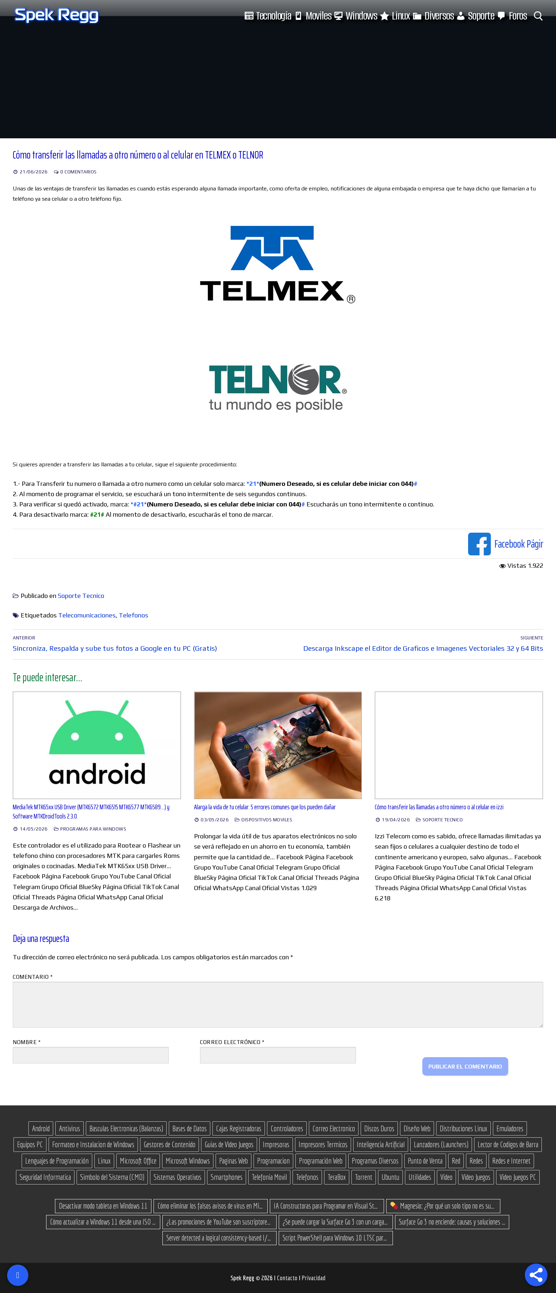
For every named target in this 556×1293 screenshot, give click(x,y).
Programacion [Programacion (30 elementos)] (273, 1160)
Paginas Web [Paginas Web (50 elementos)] (233, 1160)
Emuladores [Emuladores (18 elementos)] (509, 1128)
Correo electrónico (232, 1042)
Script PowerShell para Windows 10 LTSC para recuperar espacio (336, 1237)
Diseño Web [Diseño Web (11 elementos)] (417, 1128)
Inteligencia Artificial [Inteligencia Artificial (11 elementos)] (381, 1144)
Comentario (32, 977)
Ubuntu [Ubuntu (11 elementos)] (390, 1177)
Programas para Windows (90, 829)
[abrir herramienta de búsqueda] (538, 16)
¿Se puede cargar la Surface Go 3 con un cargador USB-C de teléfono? (336, 1221)
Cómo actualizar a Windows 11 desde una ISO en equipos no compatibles (103, 1221)
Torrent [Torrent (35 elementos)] (363, 1177)
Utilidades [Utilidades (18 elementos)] (419, 1177)
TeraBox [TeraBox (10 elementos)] (337, 1177)
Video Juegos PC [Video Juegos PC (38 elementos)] (518, 1177)
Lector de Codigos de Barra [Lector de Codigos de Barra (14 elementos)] (508, 1144)
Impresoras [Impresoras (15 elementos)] (276, 1144)
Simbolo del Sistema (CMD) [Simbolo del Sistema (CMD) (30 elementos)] (112, 1177)
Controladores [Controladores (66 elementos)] (287, 1128)
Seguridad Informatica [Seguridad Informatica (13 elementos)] (45, 1177)
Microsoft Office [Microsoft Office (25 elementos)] (138, 1160)
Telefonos (133, 615)
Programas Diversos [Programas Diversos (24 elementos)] (375, 1160)
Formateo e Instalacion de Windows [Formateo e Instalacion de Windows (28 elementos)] (93, 1144)
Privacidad (314, 1278)
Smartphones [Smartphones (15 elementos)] (227, 1177)
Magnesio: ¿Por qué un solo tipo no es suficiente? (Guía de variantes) (443, 1206)
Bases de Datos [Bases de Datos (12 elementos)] (189, 1128)
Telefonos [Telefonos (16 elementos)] (307, 1177)
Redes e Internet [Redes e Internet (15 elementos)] (511, 1160)
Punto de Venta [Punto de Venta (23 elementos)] (425, 1160)
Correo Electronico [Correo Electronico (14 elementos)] (333, 1128)
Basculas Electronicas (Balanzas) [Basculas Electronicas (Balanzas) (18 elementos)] (126, 1128)
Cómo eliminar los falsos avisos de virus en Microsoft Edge (210, 1206)
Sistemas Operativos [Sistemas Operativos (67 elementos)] (177, 1177)
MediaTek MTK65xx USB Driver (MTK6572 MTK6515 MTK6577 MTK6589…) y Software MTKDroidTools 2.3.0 (91, 811)
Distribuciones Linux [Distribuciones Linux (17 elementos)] (463, 1128)
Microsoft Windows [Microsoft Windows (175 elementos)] (188, 1160)
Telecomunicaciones (87, 615)
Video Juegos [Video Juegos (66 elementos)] (476, 1177)
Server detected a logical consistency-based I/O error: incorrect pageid (219, 1237)
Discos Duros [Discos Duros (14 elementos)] (379, 1128)
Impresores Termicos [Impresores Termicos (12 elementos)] (323, 1144)
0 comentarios (75, 171)
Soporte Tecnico (81, 595)
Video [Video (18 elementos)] (446, 1177)
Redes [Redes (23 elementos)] (476, 1160)
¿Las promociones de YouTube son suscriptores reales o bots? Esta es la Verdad (219, 1221)
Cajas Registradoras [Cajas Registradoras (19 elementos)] (238, 1128)
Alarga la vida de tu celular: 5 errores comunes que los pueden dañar (265, 806)
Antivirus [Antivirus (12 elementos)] (69, 1128)
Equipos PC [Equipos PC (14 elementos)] (30, 1144)
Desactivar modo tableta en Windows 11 (103, 1206)
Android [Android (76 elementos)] (41, 1128)
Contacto (288, 1278)
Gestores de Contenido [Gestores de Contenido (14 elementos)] (169, 1144)
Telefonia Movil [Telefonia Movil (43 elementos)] (269, 1177)
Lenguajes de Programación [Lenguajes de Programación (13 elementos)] (57, 1160)
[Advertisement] (278, 85)
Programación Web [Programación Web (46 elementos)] (321, 1160)
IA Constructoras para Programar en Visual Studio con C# (327, 1206)
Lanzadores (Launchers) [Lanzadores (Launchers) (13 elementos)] (441, 1144)
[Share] (536, 1275)
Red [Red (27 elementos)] (456, 1160)
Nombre (26, 1042)
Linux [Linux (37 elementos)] (104, 1160)
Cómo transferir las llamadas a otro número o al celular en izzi (439, 806)
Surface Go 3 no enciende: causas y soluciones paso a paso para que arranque (452, 1221)
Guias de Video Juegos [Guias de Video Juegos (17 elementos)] (229, 1144)
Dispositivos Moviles (263, 819)
